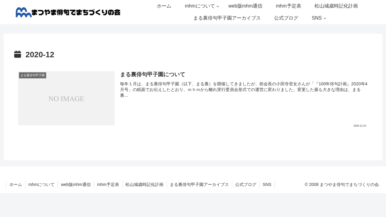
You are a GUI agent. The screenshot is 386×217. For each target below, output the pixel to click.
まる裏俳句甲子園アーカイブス (199, 184)
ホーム (15, 184)
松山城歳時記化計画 (144, 184)
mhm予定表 (108, 184)
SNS (267, 184)
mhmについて (41, 184)
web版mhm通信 (76, 184)
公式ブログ (245, 184)
